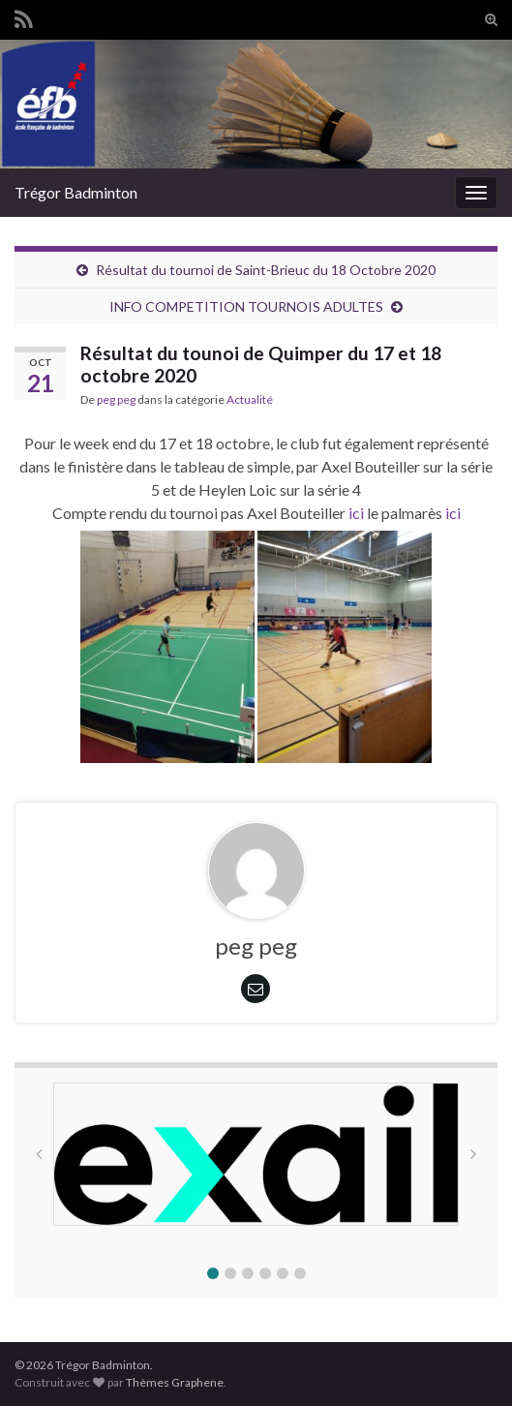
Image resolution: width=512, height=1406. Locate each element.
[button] (213, 1273)
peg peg (116, 399)
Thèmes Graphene (175, 1382)
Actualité (249, 399)
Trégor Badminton (76, 192)
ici (355, 513)
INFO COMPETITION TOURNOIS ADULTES (246, 306)
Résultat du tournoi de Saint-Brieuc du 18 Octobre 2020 (266, 269)
